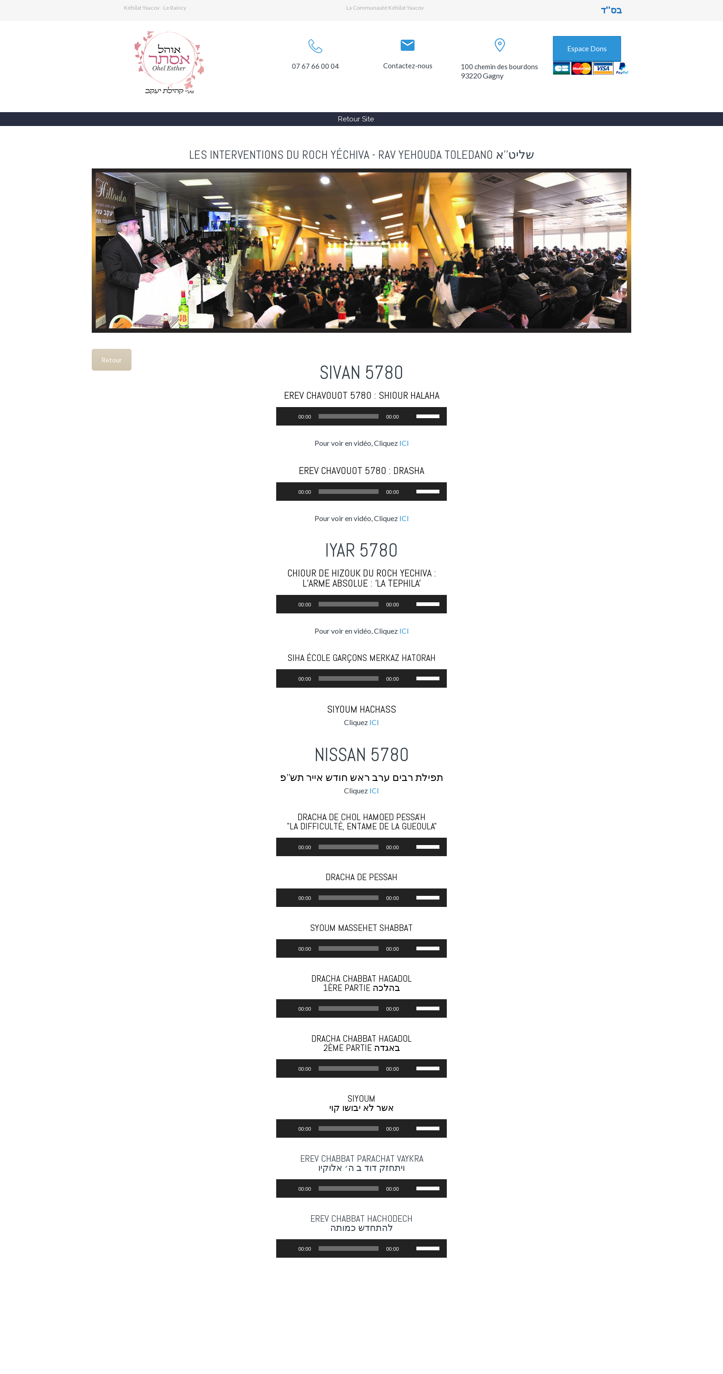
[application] (361, 416)
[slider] (349, 416)
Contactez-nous (408, 65)
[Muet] (409, 416)
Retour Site (356, 119)
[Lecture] (288, 416)
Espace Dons (587, 48)
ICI (404, 442)
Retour (111, 360)
